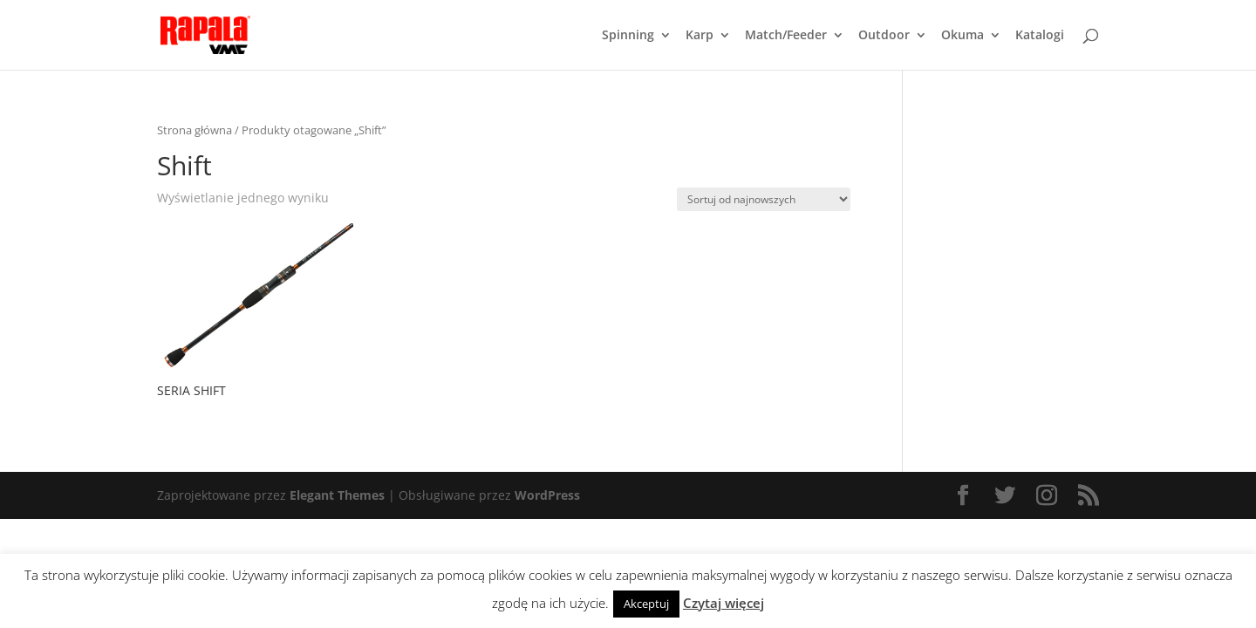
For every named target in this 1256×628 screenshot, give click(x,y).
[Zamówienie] (763, 199)
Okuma (962, 36)
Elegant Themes (337, 495)
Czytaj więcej (723, 602)
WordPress (547, 495)
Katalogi (1039, 36)
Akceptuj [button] (646, 603)
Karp (699, 36)
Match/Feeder (786, 36)
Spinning (628, 36)
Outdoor (884, 36)
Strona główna (194, 130)
